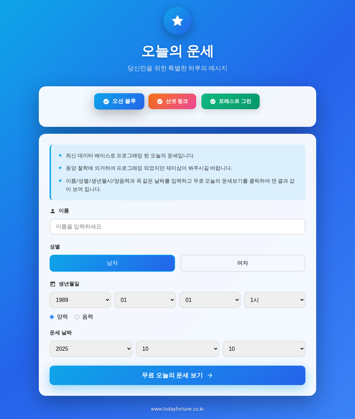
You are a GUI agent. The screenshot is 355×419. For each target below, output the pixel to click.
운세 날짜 (61, 333)
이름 (59, 211)
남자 (112, 263)
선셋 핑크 (172, 101)
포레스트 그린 (230, 101)
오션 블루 (119, 101)
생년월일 (64, 284)
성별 (55, 247)
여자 (242, 263)
